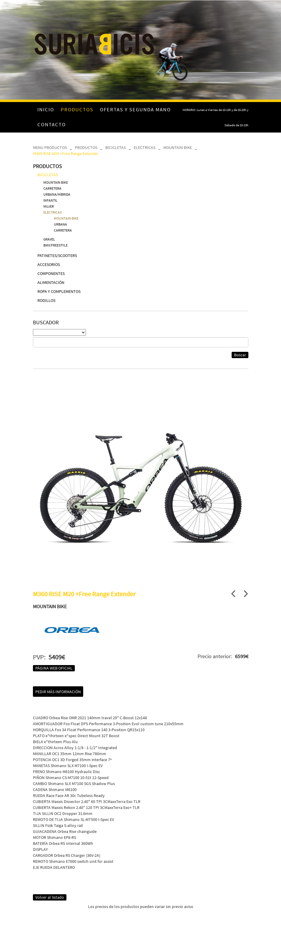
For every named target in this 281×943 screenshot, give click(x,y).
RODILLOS (46, 300)
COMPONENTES (51, 273)
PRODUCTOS (86, 147)
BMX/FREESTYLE (55, 245)
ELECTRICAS (144, 147)
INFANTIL (50, 200)
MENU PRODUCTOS (50, 147)
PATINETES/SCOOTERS (57, 255)
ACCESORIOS (48, 264)
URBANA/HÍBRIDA (56, 194)
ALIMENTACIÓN (50, 282)
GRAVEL (49, 239)
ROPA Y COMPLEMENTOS (58, 291)
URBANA (60, 224)
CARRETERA (52, 188)
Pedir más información (58, 691)
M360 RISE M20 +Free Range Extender (65, 153)
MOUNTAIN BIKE (177, 147)
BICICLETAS (115, 147)
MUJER (48, 206)
